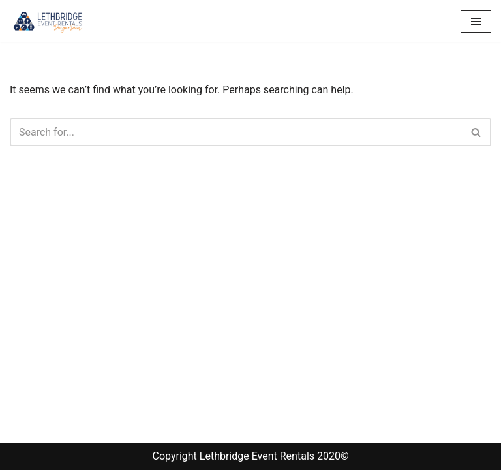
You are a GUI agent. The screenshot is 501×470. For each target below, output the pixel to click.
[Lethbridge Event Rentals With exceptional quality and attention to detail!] (49, 21)
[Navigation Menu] (476, 21)
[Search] (236, 132)
